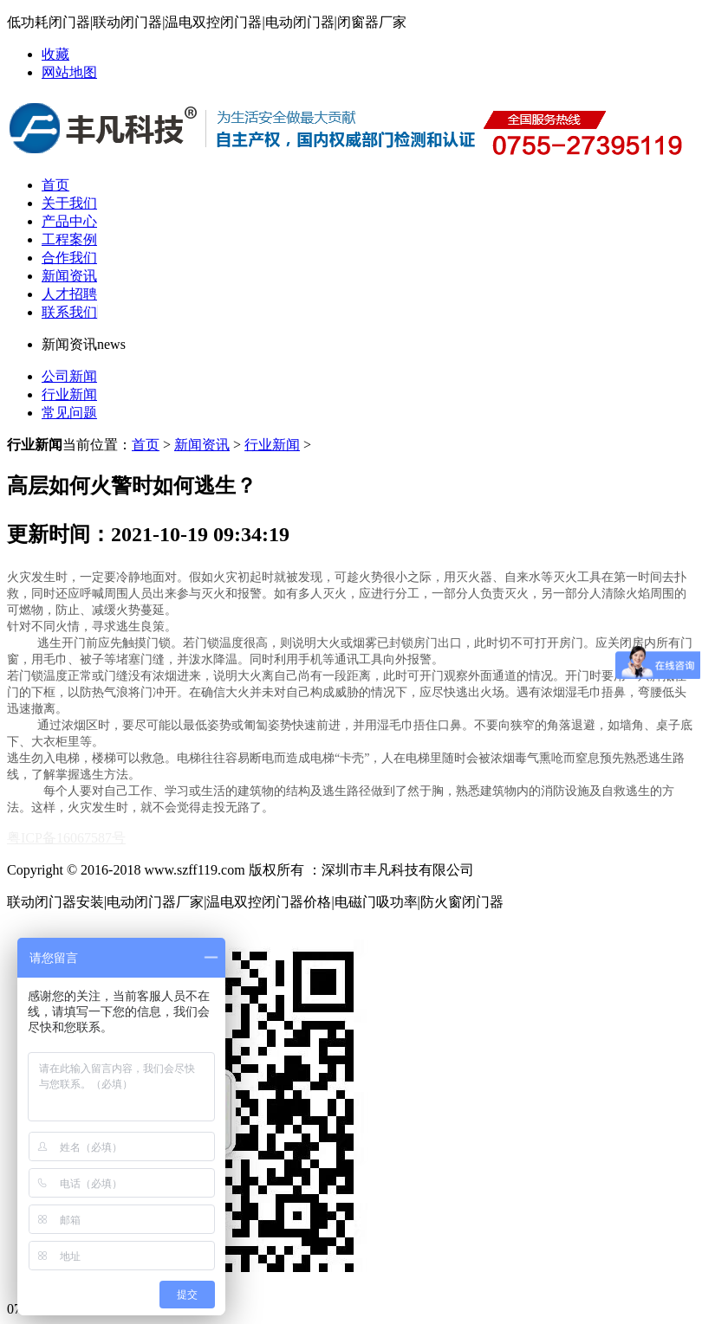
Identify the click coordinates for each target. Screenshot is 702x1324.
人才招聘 (69, 294)
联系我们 (69, 312)
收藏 (55, 54)
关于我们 (69, 203)
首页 (55, 185)
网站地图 (69, 72)
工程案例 (69, 239)
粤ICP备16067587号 (66, 837)
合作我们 (69, 257)
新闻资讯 (69, 275)
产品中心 (69, 221)
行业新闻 (69, 394)
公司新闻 (69, 376)
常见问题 (69, 412)
